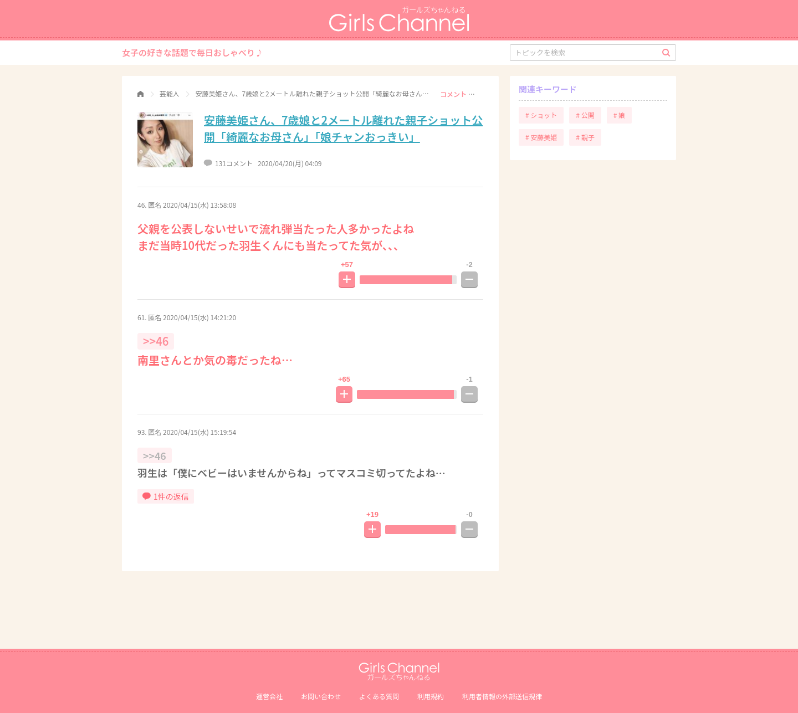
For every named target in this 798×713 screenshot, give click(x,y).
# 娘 (619, 115)
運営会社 (269, 696)
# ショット (541, 115)
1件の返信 (165, 496)
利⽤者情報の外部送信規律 (502, 696)
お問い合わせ (321, 696)
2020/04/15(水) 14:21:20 (199, 317)
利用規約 (430, 696)
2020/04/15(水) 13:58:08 (199, 204)
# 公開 (585, 115)
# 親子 (585, 137)
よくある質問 (379, 696)
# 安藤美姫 (541, 137)
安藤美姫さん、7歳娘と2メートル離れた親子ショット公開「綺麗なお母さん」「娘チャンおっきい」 (343, 128)
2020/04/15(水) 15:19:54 (199, 432)
